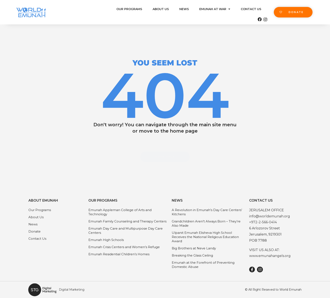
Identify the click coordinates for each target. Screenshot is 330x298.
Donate (34, 231)
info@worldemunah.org (269, 216)
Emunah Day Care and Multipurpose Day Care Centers (125, 230)
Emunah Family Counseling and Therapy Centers (127, 221)
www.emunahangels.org (270, 256)
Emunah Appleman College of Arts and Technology (120, 212)
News (184, 9)
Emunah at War (214, 9)
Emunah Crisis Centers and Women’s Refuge (124, 247)
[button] (293, 12)
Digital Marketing (71, 289)
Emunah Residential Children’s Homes (118, 254)
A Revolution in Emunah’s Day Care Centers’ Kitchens (207, 212)
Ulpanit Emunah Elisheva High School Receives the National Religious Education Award (205, 237)
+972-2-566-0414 (263, 222)
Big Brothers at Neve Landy (194, 248)
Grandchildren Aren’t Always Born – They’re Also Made (206, 223)
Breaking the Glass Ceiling (192, 255)
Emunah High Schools (106, 240)
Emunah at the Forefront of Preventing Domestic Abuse (203, 265)
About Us (161, 9)
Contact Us (251, 9)
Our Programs (129, 9)
